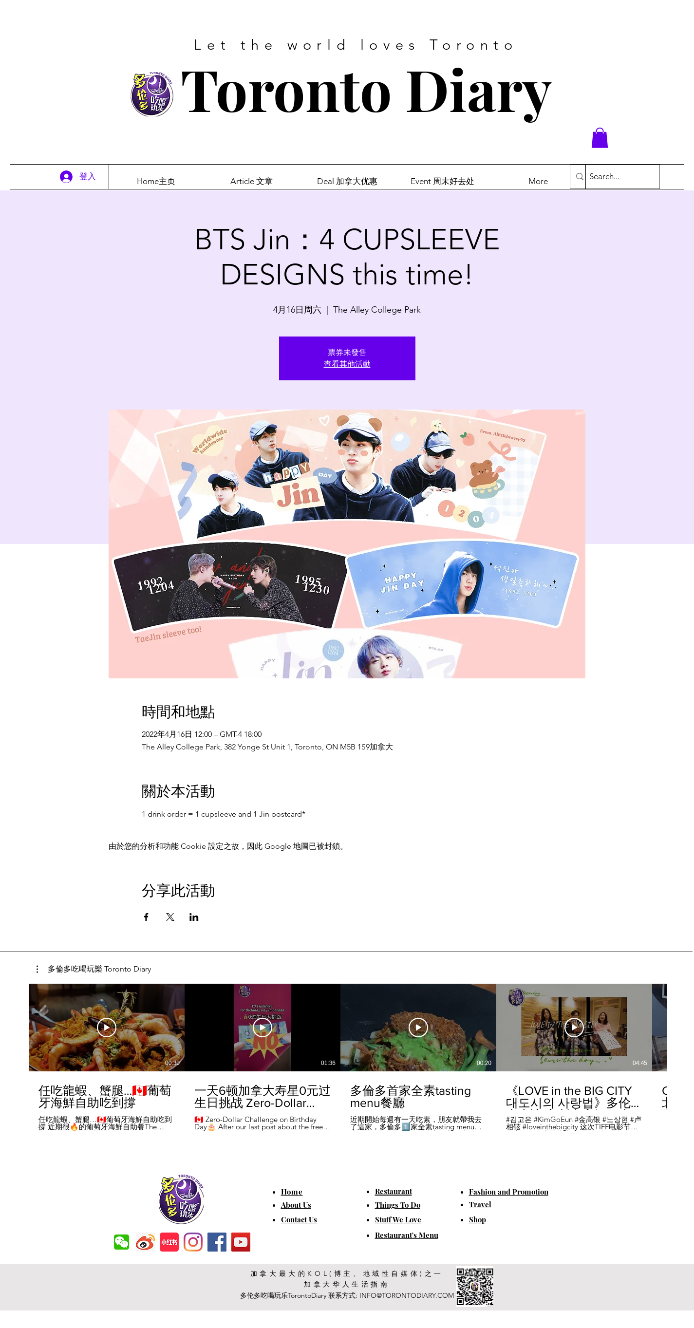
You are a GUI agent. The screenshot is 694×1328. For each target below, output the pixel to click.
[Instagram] (193, 1242)
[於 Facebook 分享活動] (146, 917)
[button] (599, 138)
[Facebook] (216, 1242)
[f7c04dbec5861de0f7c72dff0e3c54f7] (121, 1242)
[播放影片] (106, 1027)
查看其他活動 (347, 364)
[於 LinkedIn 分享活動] (194, 917)
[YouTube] (240, 1242)
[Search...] (614, 176)
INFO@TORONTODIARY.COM (406, 1295)
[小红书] (169, 1242)
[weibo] (145, 1242)
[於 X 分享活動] (170, 917)
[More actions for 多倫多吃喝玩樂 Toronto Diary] (94, 969)
